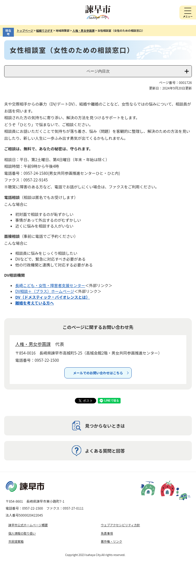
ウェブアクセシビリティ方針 (120, 525)
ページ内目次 (98, 71)
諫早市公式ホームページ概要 (28, 525)
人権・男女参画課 (83, 30)
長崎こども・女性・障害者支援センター (50, 285)
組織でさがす (44, 30)
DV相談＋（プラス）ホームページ (44, 291)
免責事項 (107, 533)
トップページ (25, 30)
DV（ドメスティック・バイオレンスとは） (52, 297)
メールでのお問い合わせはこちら (98, 372)
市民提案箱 (16, 541)
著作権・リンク (111, 541)
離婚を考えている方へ (34, 303)
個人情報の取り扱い (22, 533)
